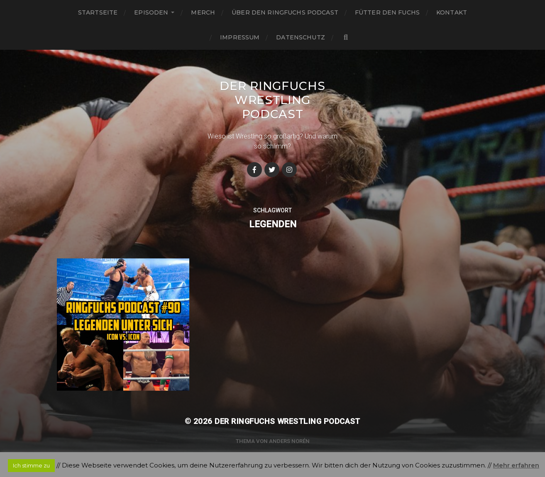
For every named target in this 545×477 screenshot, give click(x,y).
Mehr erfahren (516, 465)
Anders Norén (289, 441)
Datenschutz (300, 37)
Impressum (239, 37)
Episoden (151, 12)
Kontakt (451, 12)
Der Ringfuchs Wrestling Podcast (272, 100)
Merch (203, 12)
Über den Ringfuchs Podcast (285, 12)
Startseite (97, 12)
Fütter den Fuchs (387, 12)
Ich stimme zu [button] (31, 465)
